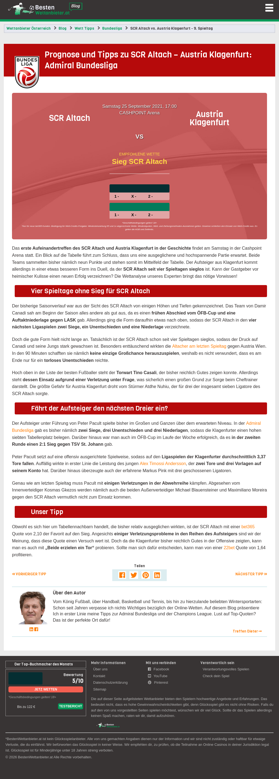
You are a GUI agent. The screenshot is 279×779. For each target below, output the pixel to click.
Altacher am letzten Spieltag (199, 346)
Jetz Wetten (45, 689)
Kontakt (99, 676)
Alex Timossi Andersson (163, 463)
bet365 (248, 526)
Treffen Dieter (247, 631)
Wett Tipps (84, 28)
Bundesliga (112, 28)
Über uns (100, 669)
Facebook (158, 669)
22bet (229, 547)
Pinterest (158, 682)
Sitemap (99, 689)
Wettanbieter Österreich (29, 28)
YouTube (157, 676)
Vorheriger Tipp (29, 574)
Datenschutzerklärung (110, 682)
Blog (62, 28)
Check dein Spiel (216, 676)
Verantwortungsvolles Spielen (226, 669)
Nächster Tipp (251, 574)
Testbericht (70, 706)
